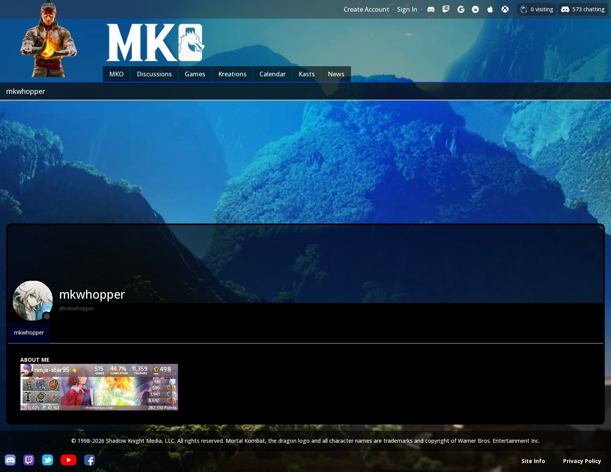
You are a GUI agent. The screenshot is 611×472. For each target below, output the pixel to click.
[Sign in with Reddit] (475, 9)
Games (195, 74)
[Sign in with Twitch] (446, 9)
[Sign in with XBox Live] (505, 9)
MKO (116, 74)
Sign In (407, 9)
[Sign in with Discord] (431, 9)
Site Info (533, 461)
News (336, 74)
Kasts (306, 74)
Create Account (366, 9)
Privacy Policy (582, 461)
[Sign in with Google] (460, 9)
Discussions (154, 74)
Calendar (273, 74)
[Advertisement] (305, 158)
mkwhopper (29, 332)
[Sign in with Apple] (490, 9)
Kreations (232, 74)
